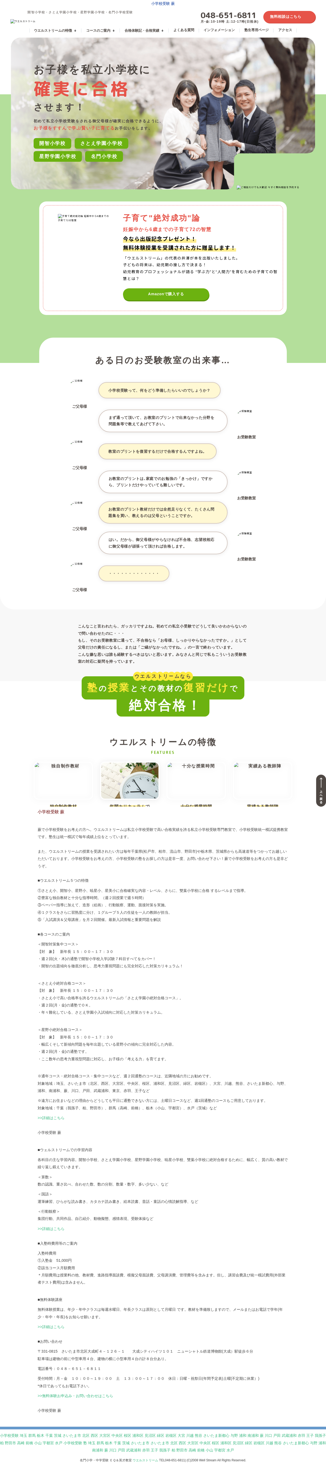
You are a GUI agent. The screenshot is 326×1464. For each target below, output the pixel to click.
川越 (190, 1435)
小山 (38, 1443)
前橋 (29, 1443)
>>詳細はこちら (51, 1118)
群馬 (32, 1435)
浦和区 (138, 1435)
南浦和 (253, 1435)
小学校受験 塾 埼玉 (79, 1443)
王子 (310, 1435)
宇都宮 (48, 1443)
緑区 (160, 1435)
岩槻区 (171, 1435)
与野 (234, 1435)
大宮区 (104, 1435)
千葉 (49, 1435)
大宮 (181, 1435)
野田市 (10, 1443)
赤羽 (301, 1435)
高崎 (21, 1443)
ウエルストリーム (145, 1460)
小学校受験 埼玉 (13, 1435)
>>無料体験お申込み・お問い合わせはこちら (75, 1396)
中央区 (117, 1435)
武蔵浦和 (289, 1435)
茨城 (57, 1435)
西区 (94, 1435)
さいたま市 (71, 1435)
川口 (268, 1435)
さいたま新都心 (216, 1435)
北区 (86, 1435)
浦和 (243, 1435)
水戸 (58, 1443)
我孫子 (320, 1435)
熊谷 (198, 1435)
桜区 (127, 1435)
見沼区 (150, 1435)
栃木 (40, 1435)
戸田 (277, 1435)
